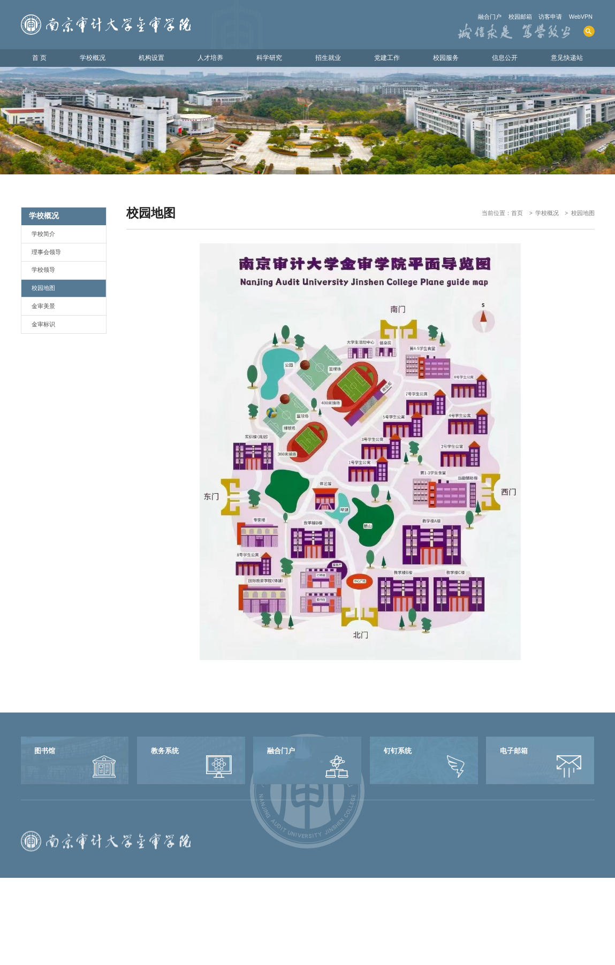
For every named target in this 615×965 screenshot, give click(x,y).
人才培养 (210, 58)
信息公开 (505, 58)
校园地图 (583, 213)
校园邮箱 (520, 16)
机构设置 (151, 58)
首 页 (39, 58)
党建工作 (387, 58)
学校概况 (92, 58)
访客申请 (550, 16)
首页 (517, 213)
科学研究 (269, 58)
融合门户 (490, 16)
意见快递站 (567, 58)
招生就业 (328, 58)
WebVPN (581, 16)
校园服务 (446, 58)
